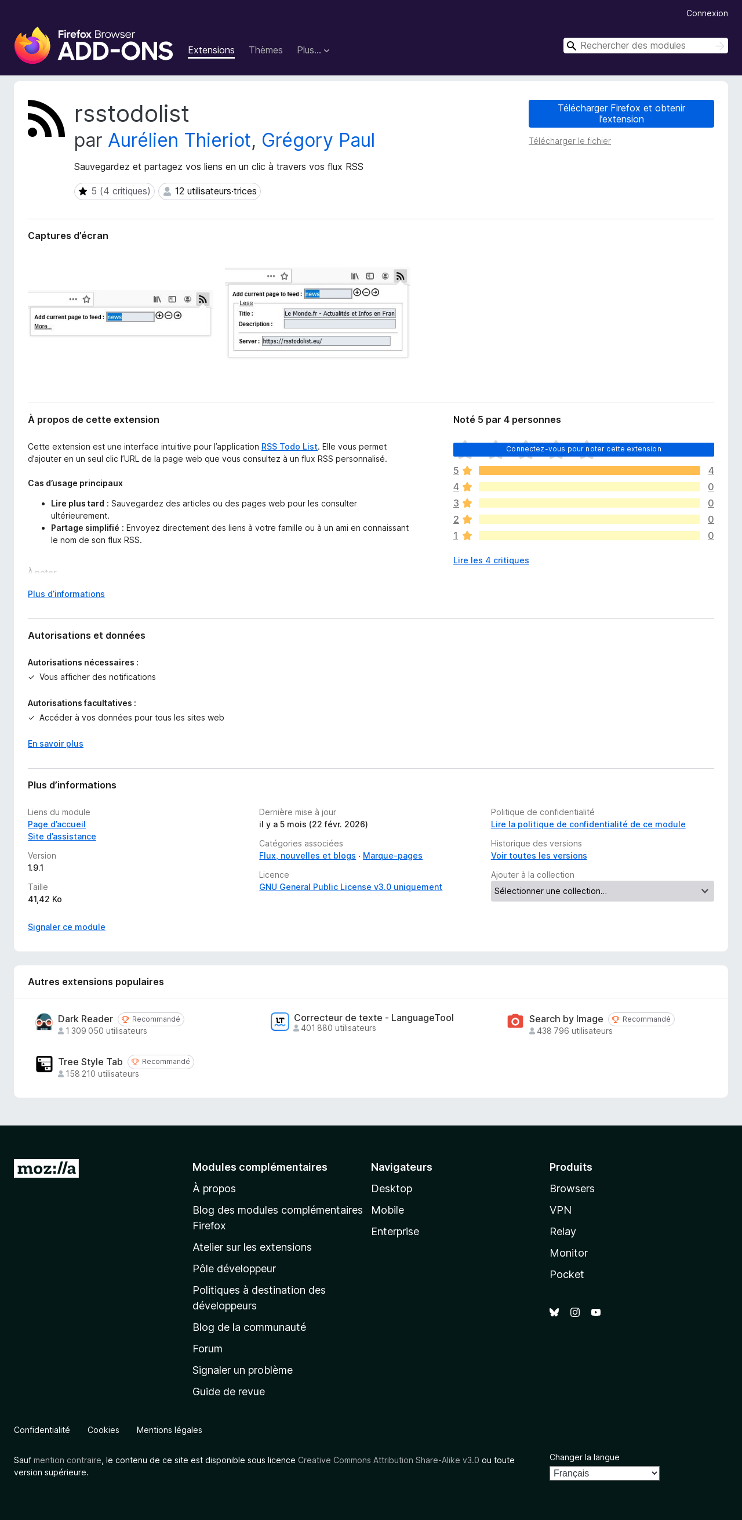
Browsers (572, 1188)
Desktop (391, 1188)
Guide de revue (228, 1391)
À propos (214, 1188)
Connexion (707, 13)
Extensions (211, 50)
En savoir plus (55, 743)
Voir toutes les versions (539, 855)
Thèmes (266, 50)
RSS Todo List (289, 446)
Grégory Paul (318, 140)
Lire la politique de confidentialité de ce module (588, 824)
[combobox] (645, 45)
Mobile (387, 1210)
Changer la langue (585, 1457)
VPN (561, 1210)
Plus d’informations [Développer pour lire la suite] (66, 594)
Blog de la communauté (249, 1327)
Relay (563, 1231)
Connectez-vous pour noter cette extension (583, 448)
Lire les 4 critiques (491, 560)
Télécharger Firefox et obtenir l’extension (621, 113)
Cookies (103, 1430)
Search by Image (566, 1019)
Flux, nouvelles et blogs (307, 855)
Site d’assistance (62, 836)
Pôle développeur (234, 1268)
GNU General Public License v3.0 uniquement (350, 887)
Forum (207, 1348)
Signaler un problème (242, 1370)
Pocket (567, 1274)
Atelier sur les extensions (252, 1247)
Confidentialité (42, 1430)
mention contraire (67, 1460)
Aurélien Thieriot (179, 140)
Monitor (569, 1253)
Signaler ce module (67, 927)
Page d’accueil (57, 824)
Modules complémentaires (260, 1167)
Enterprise (395, 1231)
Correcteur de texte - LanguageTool (374, 1017)
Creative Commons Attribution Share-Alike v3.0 (388, 1460)
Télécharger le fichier (570, 141)
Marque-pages (393, 855)
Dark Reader (85, 1019)
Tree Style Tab (90, 1061)
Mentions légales (169, 1430)
